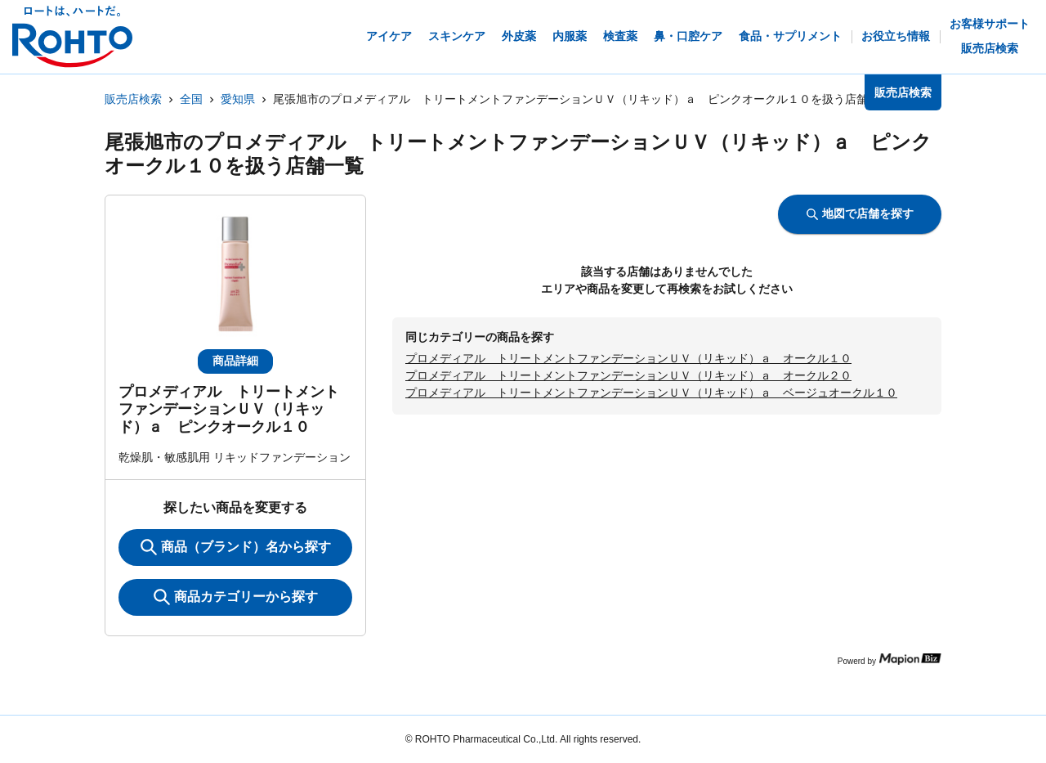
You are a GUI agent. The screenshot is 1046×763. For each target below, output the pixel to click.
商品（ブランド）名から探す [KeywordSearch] (236, 547)
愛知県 (238, 98)
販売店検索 (133, 98)
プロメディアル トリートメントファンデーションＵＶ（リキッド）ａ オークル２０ (628, 375)
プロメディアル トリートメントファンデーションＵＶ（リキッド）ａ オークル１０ (628, 358)
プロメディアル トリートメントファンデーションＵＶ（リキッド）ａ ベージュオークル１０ (651, 392)
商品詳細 (235, 360)
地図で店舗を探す (860, 213)
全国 (191, 98)
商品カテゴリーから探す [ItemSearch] (236, 597)
